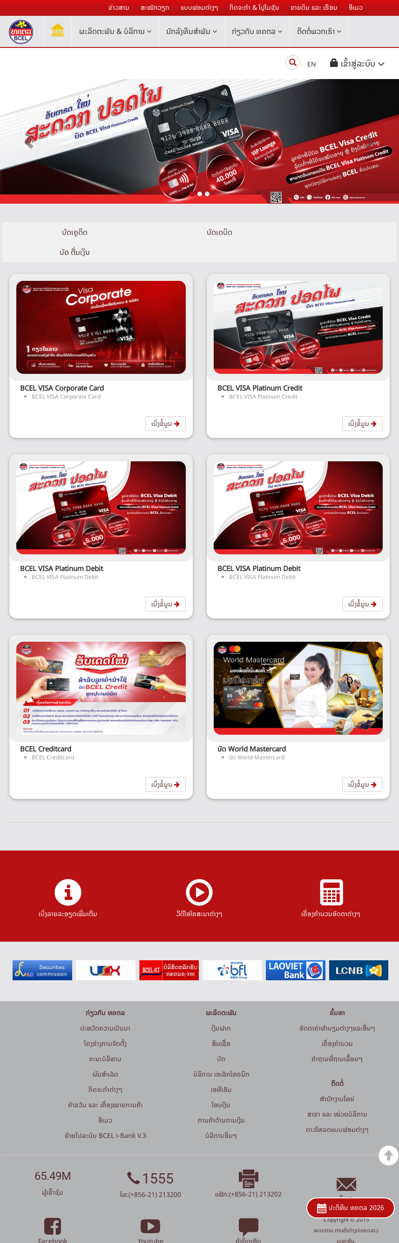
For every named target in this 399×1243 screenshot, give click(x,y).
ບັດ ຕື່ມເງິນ (331, 232)
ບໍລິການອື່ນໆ (221, 1115)
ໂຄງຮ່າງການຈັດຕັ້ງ (105, 1023)
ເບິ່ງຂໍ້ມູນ (165, 403)
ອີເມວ (105, 1100)
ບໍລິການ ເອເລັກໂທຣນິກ (221, 1054)
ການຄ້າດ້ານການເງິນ (221, 1100)
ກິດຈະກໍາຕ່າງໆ (105, 1069)
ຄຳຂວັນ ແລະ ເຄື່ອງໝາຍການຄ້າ (105, 1084)
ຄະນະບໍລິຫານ (105, 1038)
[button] (357, 63)
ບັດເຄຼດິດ (68, 232)
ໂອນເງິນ (221, 1084)
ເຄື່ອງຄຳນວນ (337, 1023)
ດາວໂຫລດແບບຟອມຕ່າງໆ (337, 1109)
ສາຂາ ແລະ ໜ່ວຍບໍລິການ (337, 1094)
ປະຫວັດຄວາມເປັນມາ (105, 1008)
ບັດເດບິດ (199, 232)
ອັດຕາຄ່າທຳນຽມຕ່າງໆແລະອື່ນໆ (337, 1008)
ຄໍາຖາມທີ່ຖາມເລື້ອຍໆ (337, 1038)
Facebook (52, 1215)
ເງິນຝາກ (221, 1008)
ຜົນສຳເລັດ (105, 1054)
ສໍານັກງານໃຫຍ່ (337, 1078)
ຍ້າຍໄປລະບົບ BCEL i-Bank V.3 (105, 1115)
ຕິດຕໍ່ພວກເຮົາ (319, 31)
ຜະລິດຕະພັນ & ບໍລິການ (115, 31)
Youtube (150, 1215)
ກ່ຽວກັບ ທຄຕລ (257, 31)
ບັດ (221, 1038)
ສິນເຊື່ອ (221, 1023)
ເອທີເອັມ (221, 1069)
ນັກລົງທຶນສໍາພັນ (191, 31)
